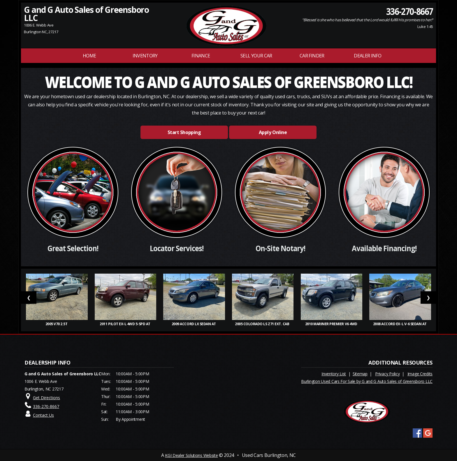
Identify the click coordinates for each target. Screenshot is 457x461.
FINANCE (200, 55)
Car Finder (312, 55)
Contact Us (43, 415)
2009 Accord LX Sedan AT (194, 323)
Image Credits (420, 373)
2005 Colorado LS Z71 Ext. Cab (263, 323)
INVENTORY (145, 55)
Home (89, 55)
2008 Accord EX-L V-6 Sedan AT (400, 323)
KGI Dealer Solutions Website (191, 455)
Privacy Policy (387, 373)
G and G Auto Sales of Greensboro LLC (86, 13)
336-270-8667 (409, 11)
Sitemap (360, 373)
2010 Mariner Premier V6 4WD (331, 323)
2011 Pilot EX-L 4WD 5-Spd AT (125, 323)
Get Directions (46, 397)
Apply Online (273, 132)
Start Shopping (184, 132)
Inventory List (333, 373)
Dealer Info (367, 55)
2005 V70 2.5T (56, 323)
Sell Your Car (256, 55)
